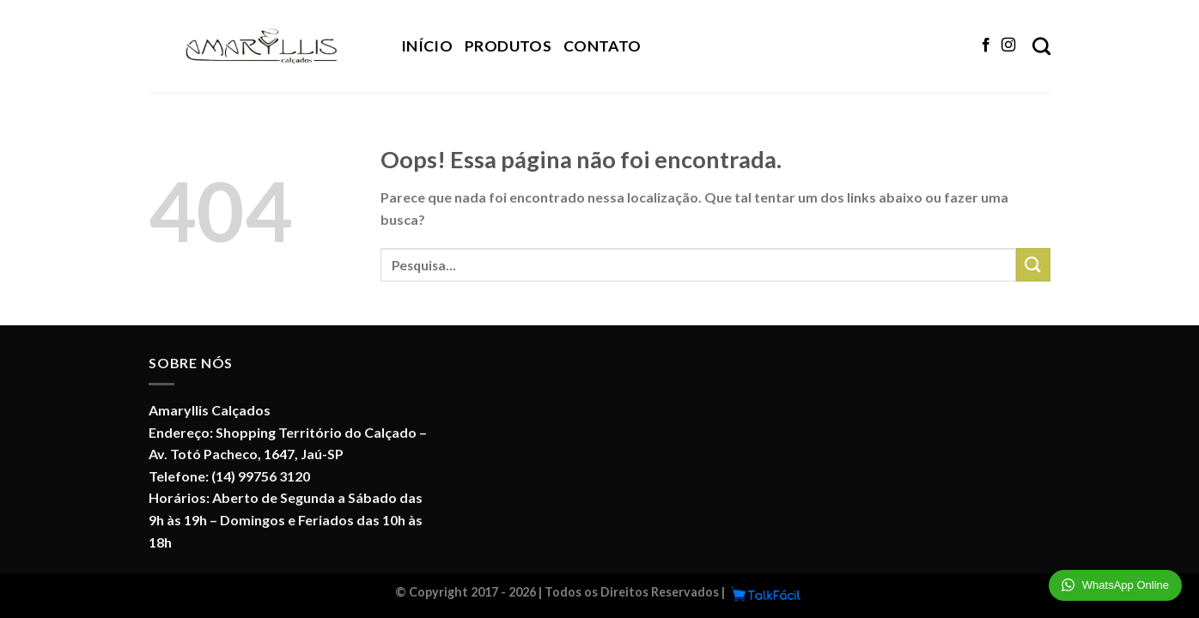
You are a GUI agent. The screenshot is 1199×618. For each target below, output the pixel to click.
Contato (602, 46)
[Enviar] (1033, 265)
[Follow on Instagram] (1008, 45)
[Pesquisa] (1041, 46)
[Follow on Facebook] (986, 45)
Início (427, 46)
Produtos (508, 46)
